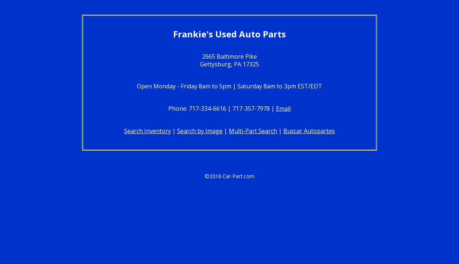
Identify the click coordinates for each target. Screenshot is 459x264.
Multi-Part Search (253, 131)
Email (283, 108)
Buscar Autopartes (309, 131)
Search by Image (200, 131)
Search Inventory (147, 131)
